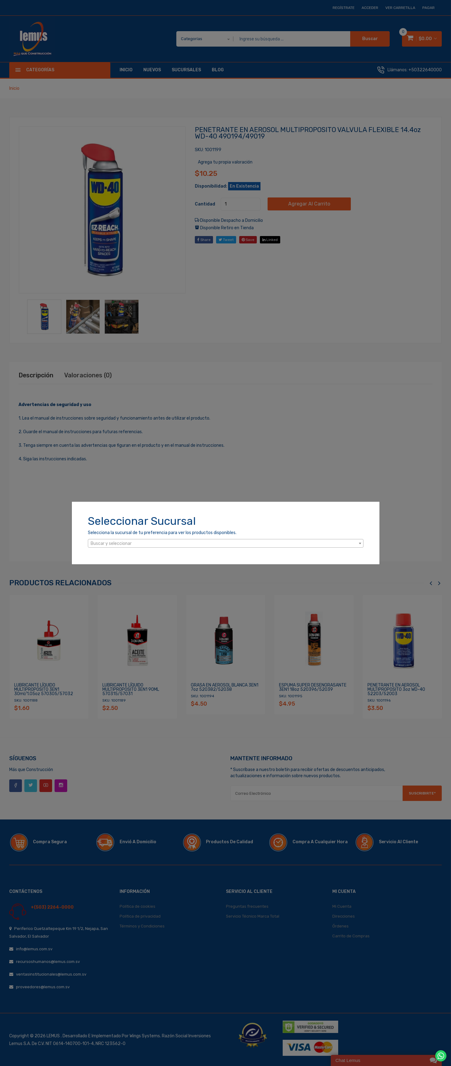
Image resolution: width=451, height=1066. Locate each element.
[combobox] (225, 543)
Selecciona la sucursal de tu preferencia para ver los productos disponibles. (162, 532)
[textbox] (225, 543)
